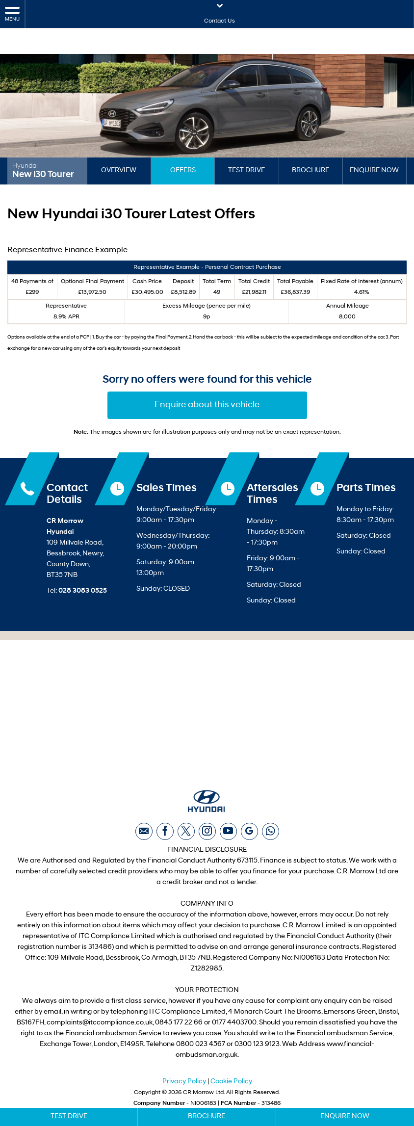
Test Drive (246, 170)
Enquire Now (374, 170)
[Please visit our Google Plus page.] (249, 835)
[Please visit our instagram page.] (207, 835)
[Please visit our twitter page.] (186, 835)
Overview (118, 170)
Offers (183, 170)
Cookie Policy (231, 1086)
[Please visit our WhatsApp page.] (270, 835)
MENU (12, 13)
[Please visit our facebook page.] (165, 835)
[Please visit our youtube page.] (228, 835)
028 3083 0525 (82, 591)
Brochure (310, 170)
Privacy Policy (184, 1086)
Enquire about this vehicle (207, 405)
